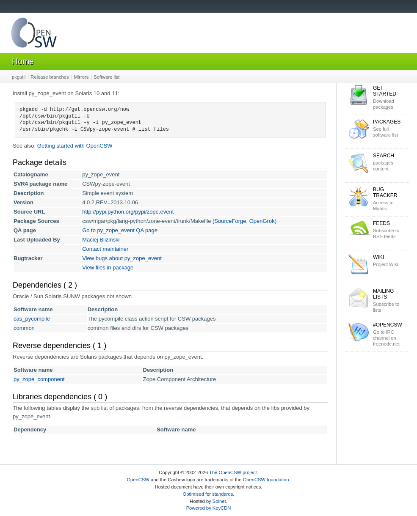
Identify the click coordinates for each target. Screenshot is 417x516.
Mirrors (81, 77)
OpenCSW (138, 479)
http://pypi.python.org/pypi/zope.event (128, 212)
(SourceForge (229, 221)
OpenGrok (262, 221)
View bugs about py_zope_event (122, 258)
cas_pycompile (32, 319)
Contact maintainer (105, 249)
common (24, 328)
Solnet (219, 501)
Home (23, 61)
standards (222, 494)
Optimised (193, 494)
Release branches (49, 77)
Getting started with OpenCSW (75, 146)
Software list (106, 77)
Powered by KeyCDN (208, 508)
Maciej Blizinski (100, 239)
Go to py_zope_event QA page (119, 230)
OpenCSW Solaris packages (33, 34)
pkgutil (18, 77)
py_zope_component (39, 379)
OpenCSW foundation (266, 479)
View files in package (107, 267)
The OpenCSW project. (233, 472)
